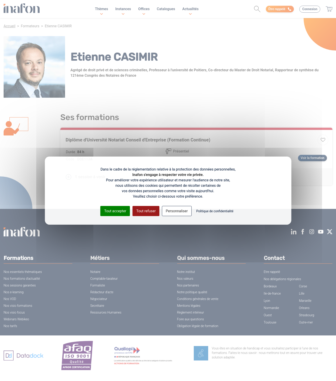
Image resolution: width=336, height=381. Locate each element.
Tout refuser (146, 211)
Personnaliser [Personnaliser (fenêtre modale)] (177, 211)
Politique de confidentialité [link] (214, 211)
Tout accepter (115, 211)
